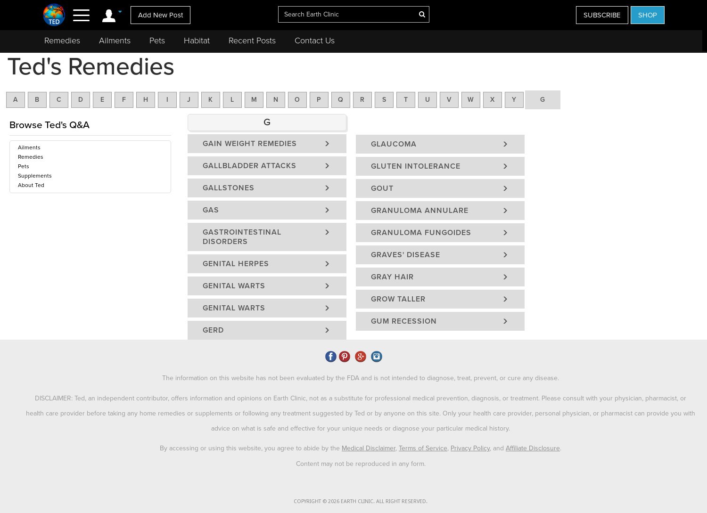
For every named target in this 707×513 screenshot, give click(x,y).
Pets (157, 40)
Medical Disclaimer (368, 448)
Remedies (62, 40)
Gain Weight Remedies (250, 143)
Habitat (197, 40)
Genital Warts (234, 286)
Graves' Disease (405, 255)
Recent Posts (252, 40)
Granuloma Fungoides (421, 232)
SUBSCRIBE (602, 15)
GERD (213, 330)
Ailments (115, 40)
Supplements (35, 175)
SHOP (647, 15)
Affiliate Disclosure (533, 448)
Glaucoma (394, 144)
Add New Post (160, 15)
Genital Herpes (236, 264)
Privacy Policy (470, 448)
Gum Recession (404, 321)
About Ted (31, 185)
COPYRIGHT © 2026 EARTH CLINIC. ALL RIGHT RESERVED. (360, 501)
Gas (211, 210)
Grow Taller (398, 299)
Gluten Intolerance (415, 166)
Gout (382, 188)
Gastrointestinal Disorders (242, 237)
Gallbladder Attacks (249, 166)
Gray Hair (392, 277)
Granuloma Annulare (420, 210)
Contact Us (315, 40)
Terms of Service (423, 448)
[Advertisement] (613, 195)
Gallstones (229, 188)
